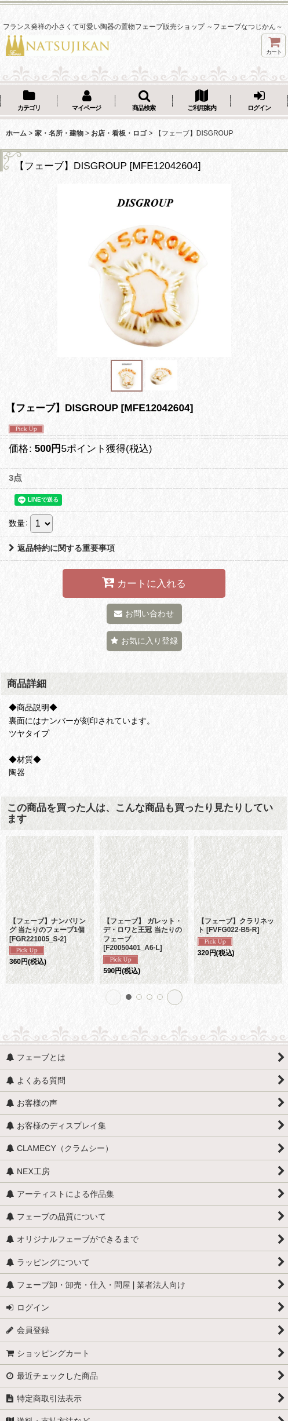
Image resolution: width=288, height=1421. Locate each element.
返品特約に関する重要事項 (62, 548)
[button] (144, 101)
